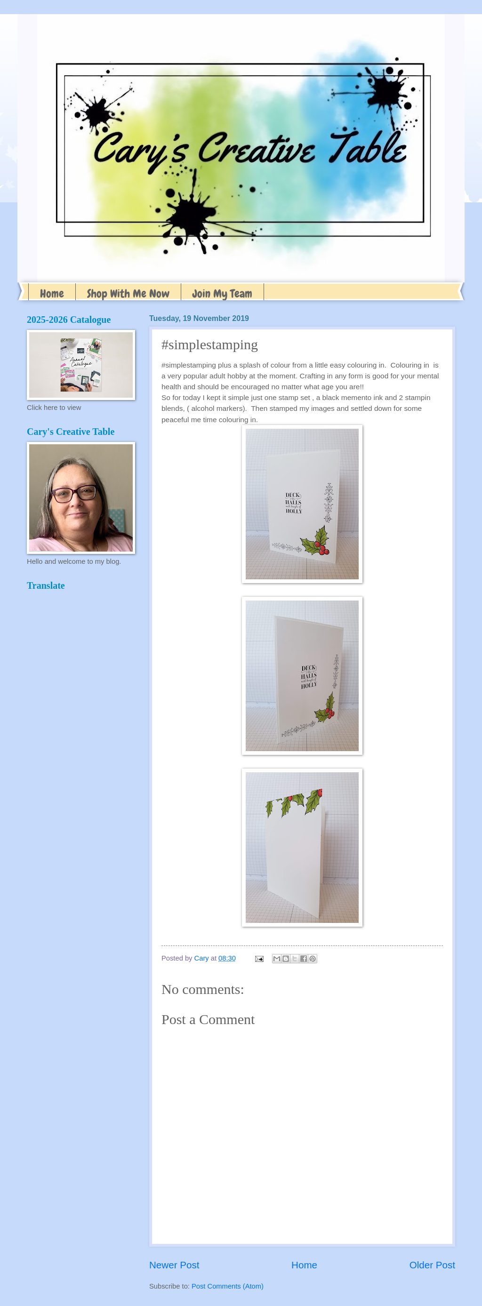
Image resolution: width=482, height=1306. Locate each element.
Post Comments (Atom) (228, 1286)
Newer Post (174, 1264)
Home (52, 293)
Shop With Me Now (128, 293)
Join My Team (222, 293)
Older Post (432, 1264)
